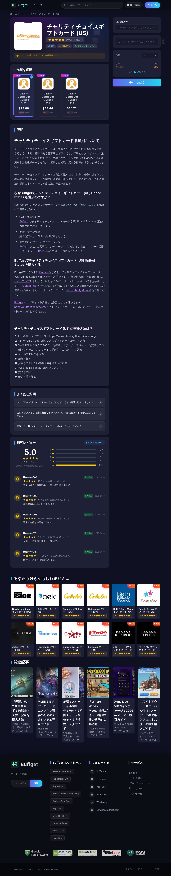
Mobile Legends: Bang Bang (66, 793)
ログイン (152, 5)
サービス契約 (135, 778)
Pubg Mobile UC (60, 779)
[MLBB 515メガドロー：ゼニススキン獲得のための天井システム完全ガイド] (47, 702)
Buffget (23, 221)
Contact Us (29, 285)
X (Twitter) (98, 771)
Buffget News (43, 251)
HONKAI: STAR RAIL (62, 771)
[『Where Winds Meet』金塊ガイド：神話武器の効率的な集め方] (98, 702)
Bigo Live (57, 808)
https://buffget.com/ (79, 290)
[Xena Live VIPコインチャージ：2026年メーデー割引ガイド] (124, 700)
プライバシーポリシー (140, 783)
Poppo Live (58, 786)
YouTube (97, 786)
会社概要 (133, 773)
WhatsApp (98, 802)
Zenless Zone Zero (61, 801)
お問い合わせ (135, 793)
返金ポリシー (135, 788)
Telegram (97, 779)
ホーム (13, 13)
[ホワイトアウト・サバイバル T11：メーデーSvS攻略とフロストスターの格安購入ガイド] (149, 704)
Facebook (98, 794)
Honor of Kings (60, 823)
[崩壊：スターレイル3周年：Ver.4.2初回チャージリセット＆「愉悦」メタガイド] (73, 704)
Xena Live (57, 838)
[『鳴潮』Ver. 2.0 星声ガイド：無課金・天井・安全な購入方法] (22, 700)
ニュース (37, 5)
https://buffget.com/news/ (30, 306)
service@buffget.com (104, 810)
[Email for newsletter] (20, 783)
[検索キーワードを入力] (92, 5)
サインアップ (22, 281)
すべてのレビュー (95, 442)
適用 (163, 41)
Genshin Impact (60, 816)
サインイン (45, 272)
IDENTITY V (58, 830)
